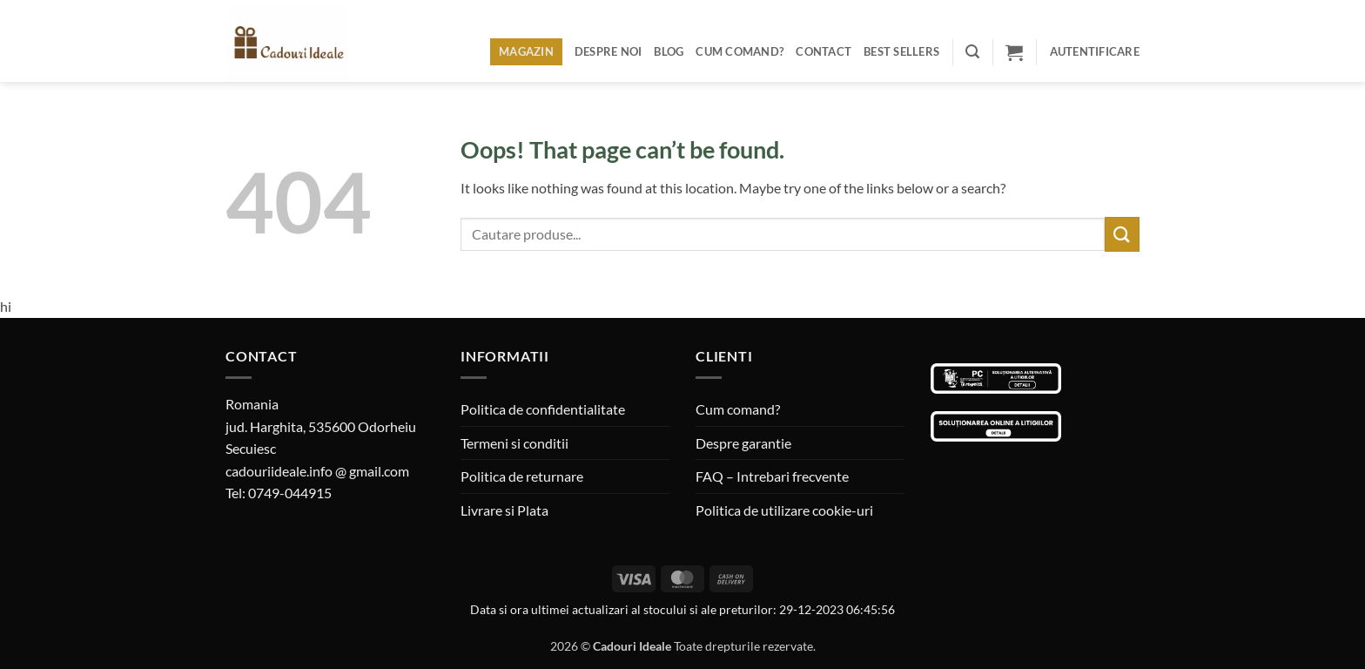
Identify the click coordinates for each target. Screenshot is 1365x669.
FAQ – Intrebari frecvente (772, 476)
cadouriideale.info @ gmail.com (317, 471)
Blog (668, 51)
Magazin (526, 51)
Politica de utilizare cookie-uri (784, 510)
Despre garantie (743, 443)
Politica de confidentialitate (543, 409)
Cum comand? (739, 51)
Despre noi (608, 51)
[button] (972, 52)
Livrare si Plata (504, 510)
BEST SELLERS (901, 51)
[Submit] (1122, 234)
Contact (823, 51)
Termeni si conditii (514, 443)
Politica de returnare (522, 476)
